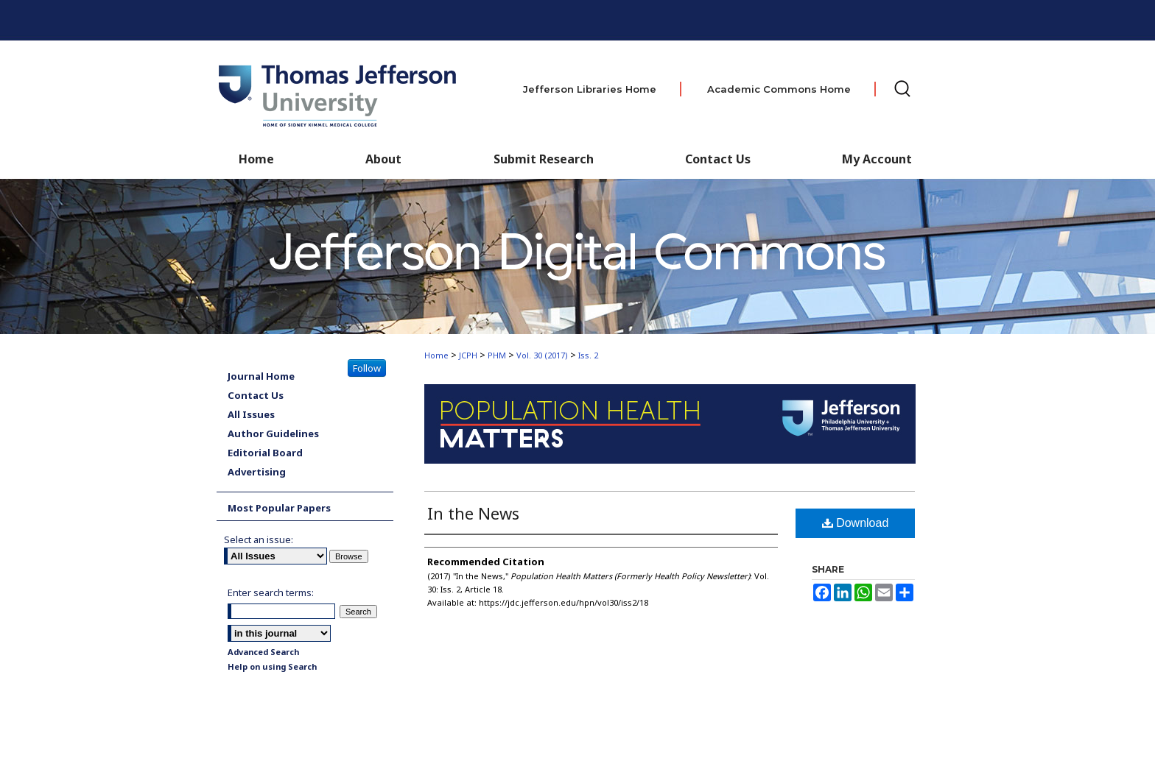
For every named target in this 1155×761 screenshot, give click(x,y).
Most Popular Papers (279, 507)
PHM (497, 355)
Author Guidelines (273, 433)
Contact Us (718, 159)
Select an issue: (258, 539)
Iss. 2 (588, 355)
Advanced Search (263, 651)
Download (855, 523)
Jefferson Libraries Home (589, 89)
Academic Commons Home (779, 89)
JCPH (468, 355)
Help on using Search (272, 666)
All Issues (251, 414)
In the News (473, 513)
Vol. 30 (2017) (542, 355)
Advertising (257, 471)
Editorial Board (265, 452)
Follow (367, 368)
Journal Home (261, 376)
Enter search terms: (271, 592)
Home (436, 355)
